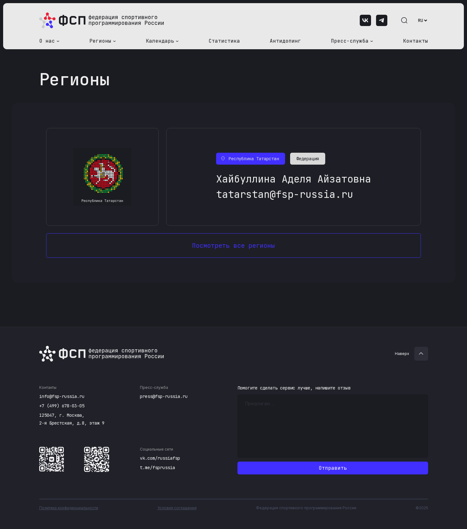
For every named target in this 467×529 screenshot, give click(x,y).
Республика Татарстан (254, 158)
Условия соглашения (177, 507)
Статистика (224, 41)
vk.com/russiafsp (160, 458)
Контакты (415, 41)
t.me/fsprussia (157, 467)
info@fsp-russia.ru (61, 396)
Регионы (100, 41)
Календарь (160, 41)
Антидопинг (285, 41)
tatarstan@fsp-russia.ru (284, 194)
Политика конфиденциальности (68, 507)
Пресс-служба (350, 41)
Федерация (307, 158)
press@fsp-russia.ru (164, 396)
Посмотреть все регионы (233, 245)
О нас (47, 41)
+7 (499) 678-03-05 (61, 406)
